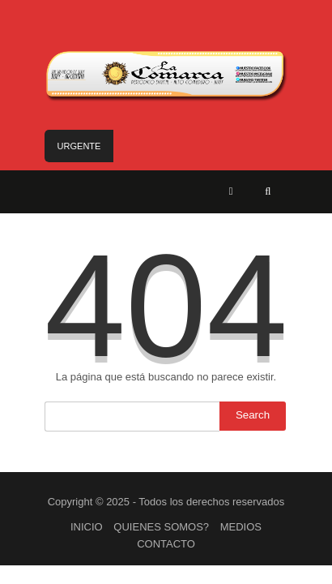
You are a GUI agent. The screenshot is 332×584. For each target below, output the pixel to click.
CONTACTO (166, 544)
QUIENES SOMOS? (161, 527)
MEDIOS (241, 527)
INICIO (86, 527)
